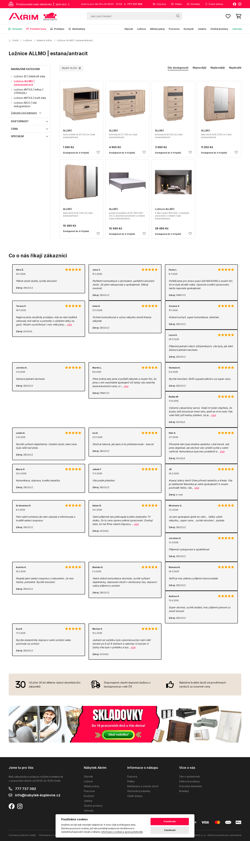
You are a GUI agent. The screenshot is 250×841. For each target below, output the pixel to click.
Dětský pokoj (157, 28)
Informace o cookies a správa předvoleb (122, 831)
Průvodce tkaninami (190, 786)
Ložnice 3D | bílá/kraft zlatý (29, 76)
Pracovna (174, 28)
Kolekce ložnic (44, 40)
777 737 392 (25, 789)
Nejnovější (199, 67)
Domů (14, 40)
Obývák (128, 28)
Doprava (159, 4)
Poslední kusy (36, 28)
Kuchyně (189, 28)
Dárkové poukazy (189, 781)
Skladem (15, 28)
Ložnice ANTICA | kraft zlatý (30, 97)
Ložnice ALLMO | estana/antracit (75, 40)
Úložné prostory (219, 28)
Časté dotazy (214, 4)
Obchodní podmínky (139, 791)
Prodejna (57, 28)
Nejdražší (235, 67)
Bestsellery (76, 28)
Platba (176, 4)
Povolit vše (170, 821)
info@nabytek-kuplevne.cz (37, 795)
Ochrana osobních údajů (22, 835)
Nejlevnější (218, 67)
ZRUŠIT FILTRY (71, 68)
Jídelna (202, 28)
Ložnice (141, 28)
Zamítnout (169, 830)
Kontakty (193, 4)
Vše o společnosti (189, 776)
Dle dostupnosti (178, 67)
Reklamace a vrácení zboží (142, 786)
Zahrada (237, 28)
